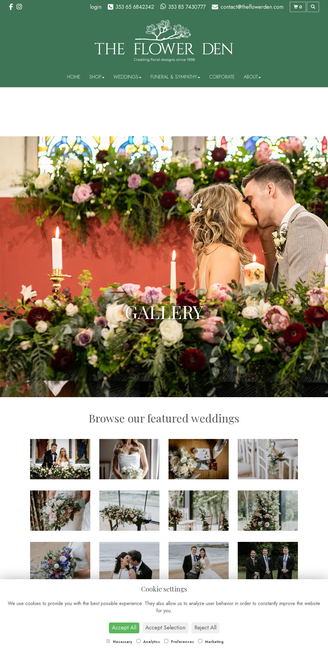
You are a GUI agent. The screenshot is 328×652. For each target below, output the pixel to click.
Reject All (205, 628)
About (252, 76)
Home (73, 76)
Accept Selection (165, 628)
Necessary (119, 641)
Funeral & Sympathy (175, 76)
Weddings (127, 76)
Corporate (222, 76)
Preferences (179, 641)
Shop (96, 76)
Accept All (124, 628)
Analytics (148, 641)
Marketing (211, 641)
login (95, 7)
